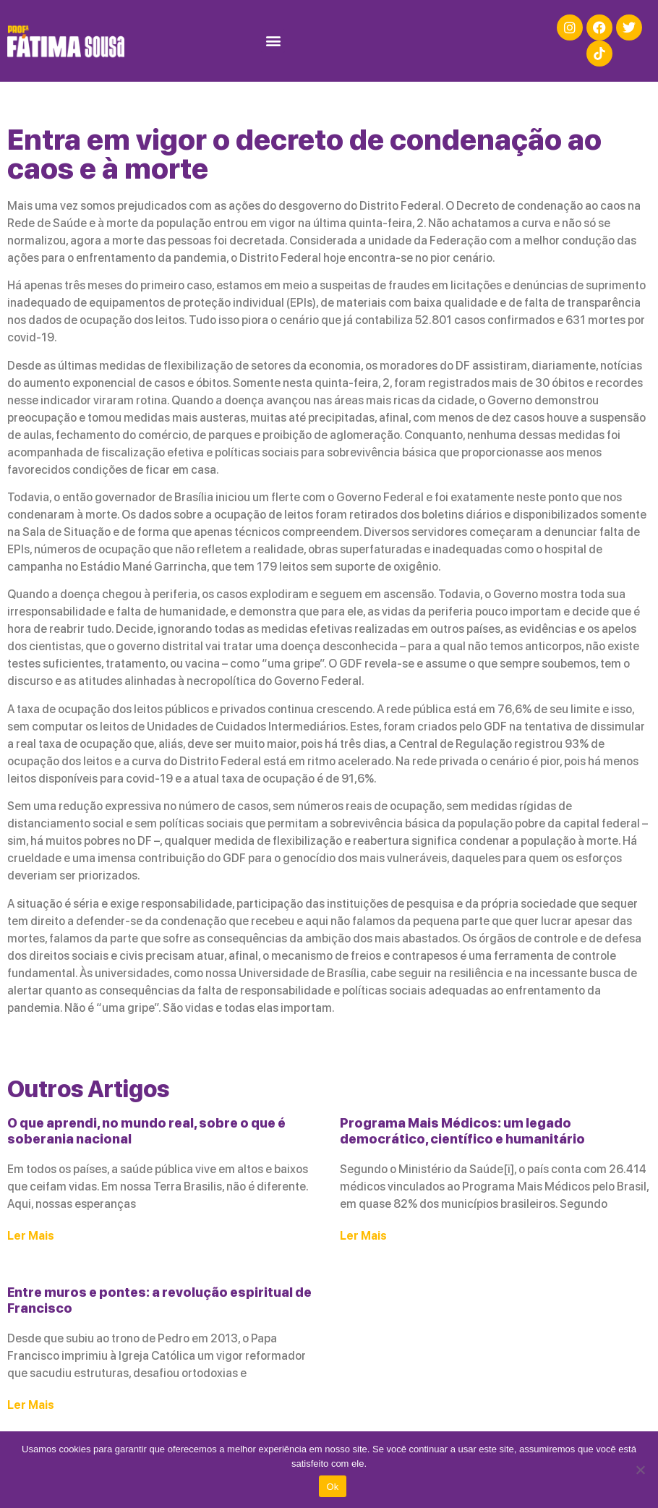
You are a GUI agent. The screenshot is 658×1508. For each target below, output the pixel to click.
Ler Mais (30, 1236)
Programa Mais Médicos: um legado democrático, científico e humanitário (462, 1130)
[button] (273, 41)
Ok (332, 1486)
